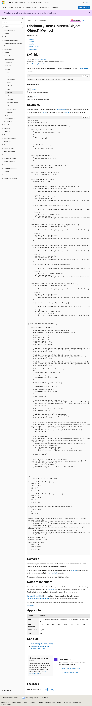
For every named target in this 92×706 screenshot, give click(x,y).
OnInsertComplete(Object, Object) (38, 598)
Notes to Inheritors (34, 46)
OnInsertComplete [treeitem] (12, 96)
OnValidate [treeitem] (10, 112)
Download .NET (84, 7)
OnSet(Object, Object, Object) (40, 646)
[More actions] (88, 20)
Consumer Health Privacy (52, 702)
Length (67, 112)
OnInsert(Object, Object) (35, 596)
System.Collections (40, 59)
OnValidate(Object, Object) (39, 649)
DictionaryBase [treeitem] (9, 59)
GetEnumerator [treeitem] (11, 79)
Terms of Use (67, 702)
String (45, 112)
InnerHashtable (53, 573)
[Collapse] (22, 18)
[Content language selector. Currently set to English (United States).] (10, 697)
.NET (35, 20)
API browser (43, 20)
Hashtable (51, 589)
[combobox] (12, 22)
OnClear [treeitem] (9, 82)
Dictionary (74, 570)
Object (34, 89)
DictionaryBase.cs (37, 64)
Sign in (88, 2)
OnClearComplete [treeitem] (12, 86)
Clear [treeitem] (8, 72)
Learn (29, 20)
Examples (31, 41)
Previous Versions (16, 702)
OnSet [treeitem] (8, 106)
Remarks (31, 44)
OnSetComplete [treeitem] (11, 109)
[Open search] (83, 2)
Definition (31, 39)
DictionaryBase (83, 68)
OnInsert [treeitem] (9, 92)
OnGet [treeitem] (8, 89)
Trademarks (76, 702)
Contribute (33, 702)
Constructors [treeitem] (8, 62)
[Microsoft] (3, 2)
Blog (25, 702)
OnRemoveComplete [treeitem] (12, 102)
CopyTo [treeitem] (9, 76)
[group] (58, 337)
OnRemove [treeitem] (10, 99)
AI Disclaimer (5, 702)
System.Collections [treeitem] (9, 30)
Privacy (40, 702)
